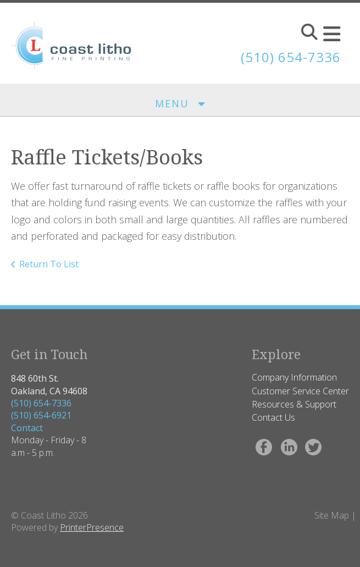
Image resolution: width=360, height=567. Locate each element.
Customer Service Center (300, 391)
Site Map (331, 515)
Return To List (49, 264)
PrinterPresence (92, 527)
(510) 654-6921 (41, 415)
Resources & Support (294, 404)
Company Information (294, 377)
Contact (27, 428)
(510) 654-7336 (41, 403)
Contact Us (273, 417)
